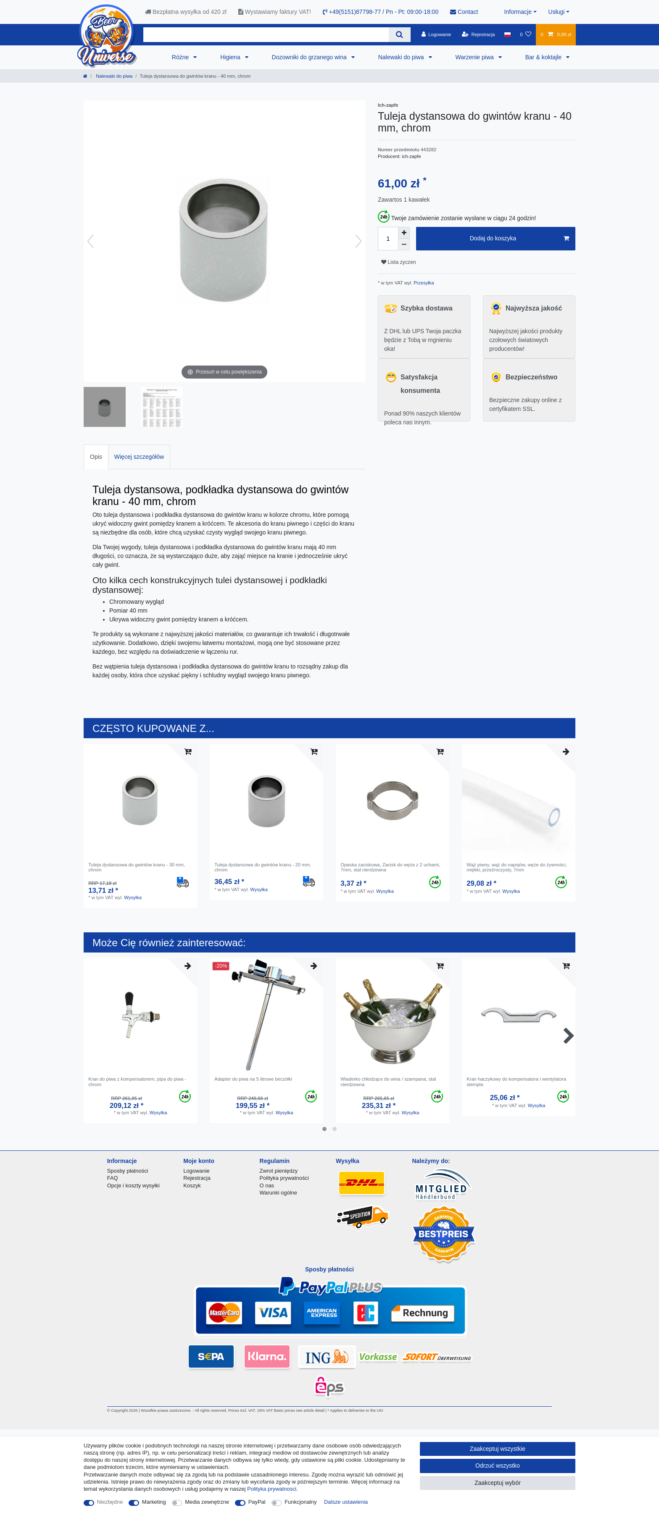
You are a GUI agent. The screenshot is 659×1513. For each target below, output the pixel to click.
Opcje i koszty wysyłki (133, 1185)
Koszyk (192, 1185)
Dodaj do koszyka (519, 238)
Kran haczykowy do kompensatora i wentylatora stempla (516, 1081)
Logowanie (196, 1171)
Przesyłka (423, 282)
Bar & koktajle (544, 57)
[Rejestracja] (478, 34)
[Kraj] (507, 34)
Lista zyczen (398, 262)
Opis (96, 456)
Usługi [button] (556, 11)
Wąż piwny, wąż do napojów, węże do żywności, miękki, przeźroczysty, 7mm (517, 867)
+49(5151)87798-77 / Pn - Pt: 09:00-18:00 (380, 11)
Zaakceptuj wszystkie (497, 1448)
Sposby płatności (127, 1171)
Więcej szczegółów (139, 456)
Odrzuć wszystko (497, 1465)
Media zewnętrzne (207, 1502)
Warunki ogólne (278, 1192)
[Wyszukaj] (399, 34)
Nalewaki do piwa (402, 57)
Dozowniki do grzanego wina (310, 57)
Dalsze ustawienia (346, 1502)
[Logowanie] (436, 34)
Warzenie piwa (476, 57)
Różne (181, 57)
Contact (464, 11)
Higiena (231, 57)
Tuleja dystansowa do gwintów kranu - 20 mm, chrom (262, 867)
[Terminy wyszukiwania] (266, 34)
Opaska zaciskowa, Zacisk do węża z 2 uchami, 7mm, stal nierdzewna (390, 867)
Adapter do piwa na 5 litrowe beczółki (253, 1078)
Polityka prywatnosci (271, 1489)
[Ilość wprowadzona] (388, 238)
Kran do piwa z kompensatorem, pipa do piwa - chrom (137, 1081)
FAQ (112, 1178)
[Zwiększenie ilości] (404, 233)
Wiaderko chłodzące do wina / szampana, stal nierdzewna (388, 1081)
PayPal (257, 1502)
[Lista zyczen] (525, 34)
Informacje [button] (518, 11)
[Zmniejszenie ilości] (404, 244)
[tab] (96, 457)
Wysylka (133, 897)
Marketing (154, 1502)
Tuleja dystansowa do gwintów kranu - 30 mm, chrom (136, 867)
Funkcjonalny (300, 1502)
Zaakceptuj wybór (497, 1482)
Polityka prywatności (284, 1178)
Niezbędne (110, 1502)
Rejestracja (197, 1178)
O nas (267, 1185)
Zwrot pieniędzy (279, 1171)
